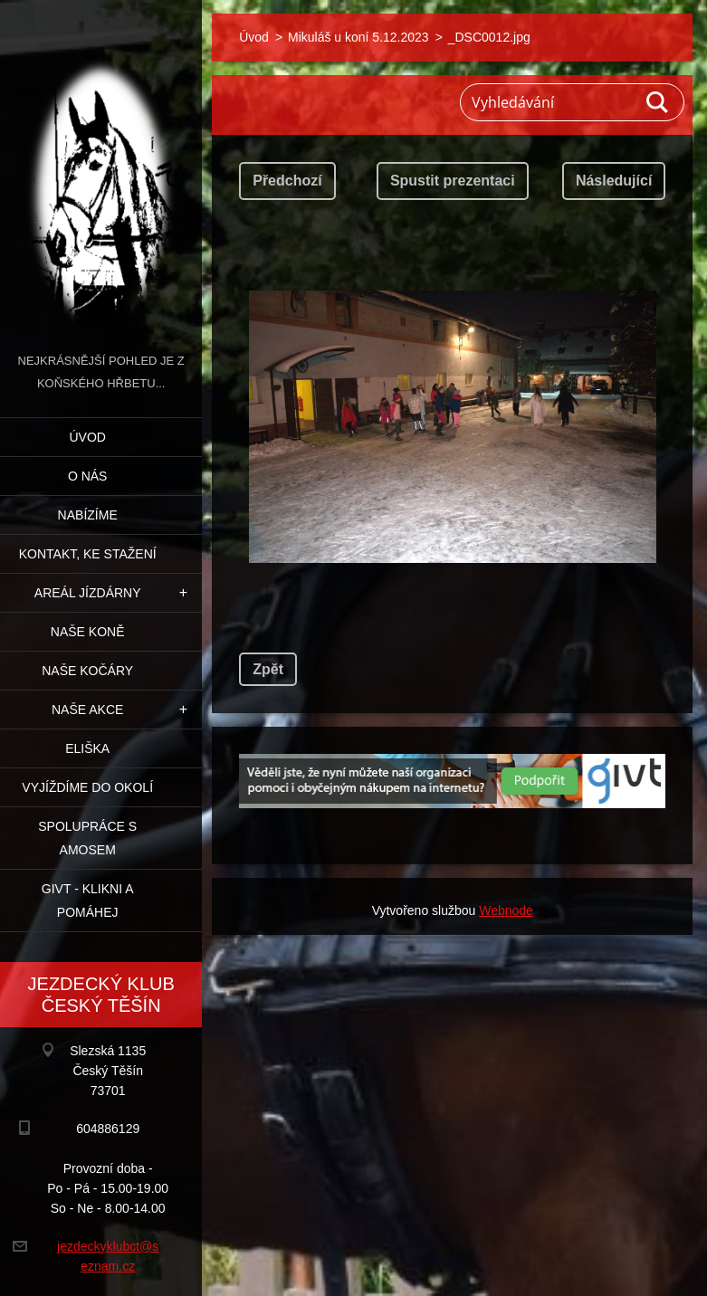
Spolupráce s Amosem (87, 838)
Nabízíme (88, 515)
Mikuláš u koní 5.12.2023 (358, 37)
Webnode (506, 910)
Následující (614, 180)
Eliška (87, 748)
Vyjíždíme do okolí (87, 787)
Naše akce (87, 709)
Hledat (658, 102)
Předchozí (287, 180)
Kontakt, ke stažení (88, 554)
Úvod (87, 437)
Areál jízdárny (87, 593)
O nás (88, 476)
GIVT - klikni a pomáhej (88, 900)
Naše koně (88, 631)
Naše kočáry (87, 670)
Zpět (268, 669)
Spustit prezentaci (452, 180)
